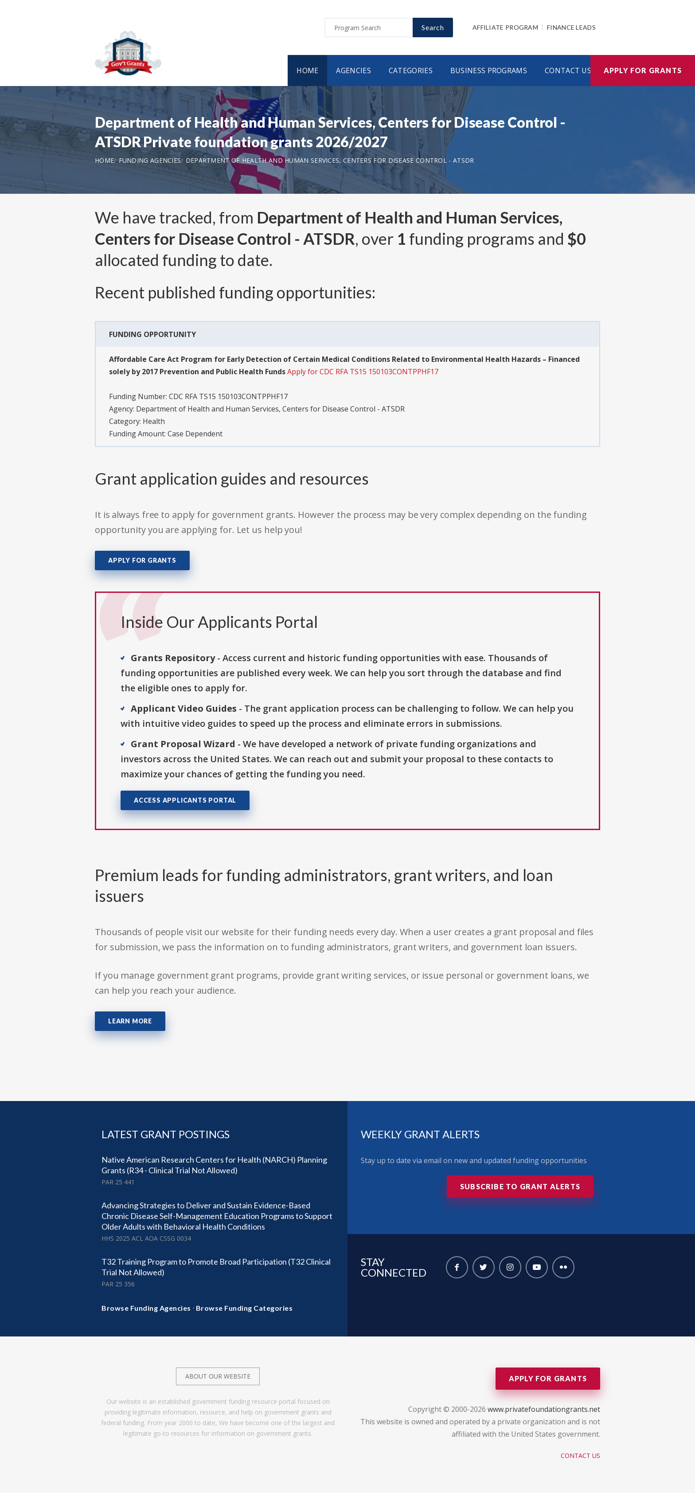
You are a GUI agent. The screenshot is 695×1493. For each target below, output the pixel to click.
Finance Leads (571, 27)
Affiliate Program (505, 27)
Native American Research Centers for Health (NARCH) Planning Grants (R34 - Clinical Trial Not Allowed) (214, 1165)
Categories (411, 70)
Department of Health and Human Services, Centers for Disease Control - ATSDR (330, 160)
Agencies (353, 70)
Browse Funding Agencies (146, 1308)
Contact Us (568, 70)
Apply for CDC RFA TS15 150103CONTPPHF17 (362, 371)
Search (433, 27)
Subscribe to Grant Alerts (520, 1186)
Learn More (130, 1021)
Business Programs (488, 70)
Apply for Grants (643, 70)
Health (154, 421)
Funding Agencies (150, 160)
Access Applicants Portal (185, 800)
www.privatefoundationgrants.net (544, 1409)
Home (307, 70)
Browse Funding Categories (244, 1308)
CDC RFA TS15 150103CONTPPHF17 (228, 396)
